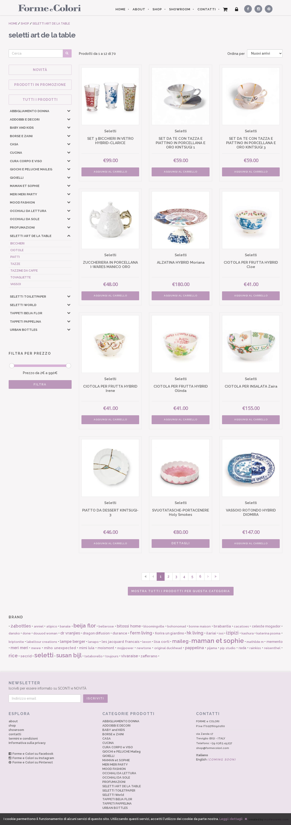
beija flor (85, 625)
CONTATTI (207, 9)
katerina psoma (268, 633)
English (216, 759)
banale (65, 626)
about (13, 721)
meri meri (19, 648)
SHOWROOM (179, 9)
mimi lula (86, 648)
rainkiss (255, 648)
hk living (195, 632)
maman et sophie (217, 640)
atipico (51, 626)
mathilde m (255, 642)
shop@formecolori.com (212, 748)
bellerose (106, 626)
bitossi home (129, 626)
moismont (106, 648)
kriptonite (16, 642)
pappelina (194, 648)
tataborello (93, 656)
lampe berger (72, 641)
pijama (212, 648)
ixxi (221, 633)
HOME (120, 9)
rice (13, 656)
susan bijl (69, 655)
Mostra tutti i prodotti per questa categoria (180, 591)
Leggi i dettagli (230, 819)
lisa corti (161, 642)
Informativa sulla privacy (27, 743)
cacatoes (241, 626)
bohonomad (176, 626)
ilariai (211, 633)
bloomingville (153, 626)
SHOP (157, 9)
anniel (38, 626)
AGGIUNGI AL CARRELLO (110, 171)
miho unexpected (60, 648)
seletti (44, 655)
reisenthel (272, 648)
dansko (14, 633)
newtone (144, 648)
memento (274, 642)
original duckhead (168, 648)
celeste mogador (266, 626)
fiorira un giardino (169, 633)
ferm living (141, 632)
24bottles (21, 625)
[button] (69, 110)
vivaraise (129, 656)
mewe (36, 648)
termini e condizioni (23, 738)
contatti (15, 734)
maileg (180, 641)
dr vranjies (70, 633)
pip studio (227, 648)
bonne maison (200, 626)
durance (119, 633)
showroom (16, 730)
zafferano (149, 656)
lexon (146, 642)
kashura (247, 633)
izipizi (232, 633)
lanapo (93, 642)
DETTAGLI (181, 543)
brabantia (222, 626)
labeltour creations (42, 642)
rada (242, 648)
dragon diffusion (96, 633)
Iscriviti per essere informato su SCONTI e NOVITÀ (146, 685)
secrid (26, 656)
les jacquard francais (121, 642)
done (27, 633)
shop (12, 725)
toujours (111, 656)
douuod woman (45, 633)
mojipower (125, 648)
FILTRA (40, 384)
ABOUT (139, 9)
